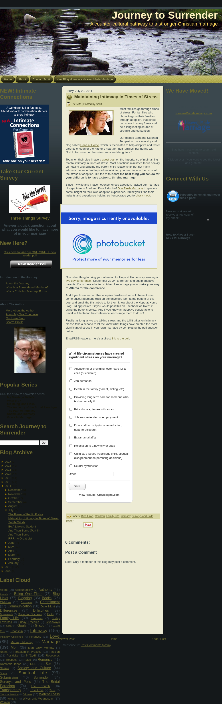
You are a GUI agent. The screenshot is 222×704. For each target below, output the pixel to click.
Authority (45, 589)
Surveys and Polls (15, 682)
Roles (27, 659)
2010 (8, 567)
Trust (52, 690)
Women (5, 702)
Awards (4, 594)
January (13, 563)
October (13, 498)
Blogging (25, 598)
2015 (8, 469)
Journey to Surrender (165, 15)
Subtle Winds (16, 522)
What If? (13, 698)
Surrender (41, 677)
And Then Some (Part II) (24, 530)
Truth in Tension (9, 694)
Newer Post (67, 639)
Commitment (50, 602)
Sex (49, 664)
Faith (50, 614)
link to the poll (120, 338)
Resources (53, 655)
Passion (55, 651)
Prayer (31, 655)
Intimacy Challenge (11, 636)
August (12, 506)
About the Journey (17, 283)
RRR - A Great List (20, 538)
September (15, 502)
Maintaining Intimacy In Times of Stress (33, 518)
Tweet (69, 521)
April (11, 550)
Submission (9, 677)
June (11, 542)
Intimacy (38, 630)
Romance (45, 659)
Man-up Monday (22, 642)
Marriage (51, 641)
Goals (21, 625)
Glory (9, 625)
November (15, 494)
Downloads (6, 614)
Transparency (10, 690)
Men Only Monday (41, 647)
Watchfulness (49, 694)
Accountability (24, 589)
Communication (20, 606)
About (4, 589)
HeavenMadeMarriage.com (193, 113)
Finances (37, 618)
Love (55, 636)
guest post (108, 159)
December (15, 490)
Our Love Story (15, 318)
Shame (4, 668)
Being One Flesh (28, 594)
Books (47, 598)
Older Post (159, 639)
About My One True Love (22, 314)
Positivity (12, 655)
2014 (8, 473)
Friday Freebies (28, 622)
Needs (4, 651)
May (11, 546)
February (14, 559)
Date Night (48, 606)
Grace (39, 625)
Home (113, 639)
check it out (142, 195)
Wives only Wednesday (38, 698)
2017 (8, 461)
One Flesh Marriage (130, 188)
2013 (8, 478)
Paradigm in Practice (28, 651)
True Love (36, 690)
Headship (16, 631)
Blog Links (87, 516)
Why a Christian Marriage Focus (26, 291)
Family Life (9, 618)
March (12, 554)
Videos (27, 694)
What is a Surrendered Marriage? (27, 287)
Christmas (26, 602)
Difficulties (41, 610)
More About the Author (20, 310)
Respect (11, 659)
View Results (87, 494)
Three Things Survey (30, 218)
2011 (8, 486)
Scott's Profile (14, 322)
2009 (8, 571)
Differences (9, 610)
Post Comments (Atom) (96, 645)
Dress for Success (30, 614)
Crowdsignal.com (108, 494)
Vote (77, 486)
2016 (8, 465)
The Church (40, 686)
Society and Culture (34, 668)
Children (5, 602)
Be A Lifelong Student (22, 526)
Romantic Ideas (10, 664)
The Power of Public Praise (25, 514)
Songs (3, 673)
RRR (33, 664)
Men (14, 647)
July (10, 510)
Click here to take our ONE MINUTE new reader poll (30, 253)
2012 (8, 482)
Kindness (35, 636)
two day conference (78, 280)
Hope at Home (89, 145)
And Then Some (18, 534)
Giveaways (53, 622)
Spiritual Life (32, 672)
